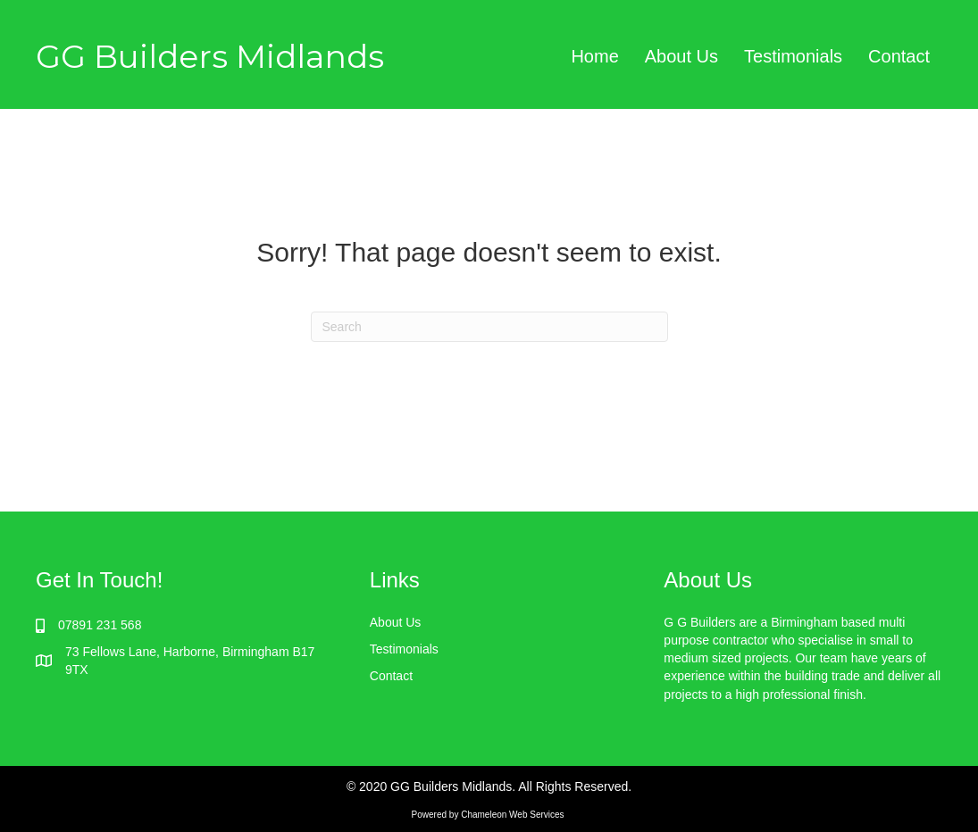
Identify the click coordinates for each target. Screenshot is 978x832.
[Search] (489, 327)
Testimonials (793, 56)
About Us (681, 56)
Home (594, 56)
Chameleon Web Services (513, 815)
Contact (899, 56)
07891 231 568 (99, 625)
